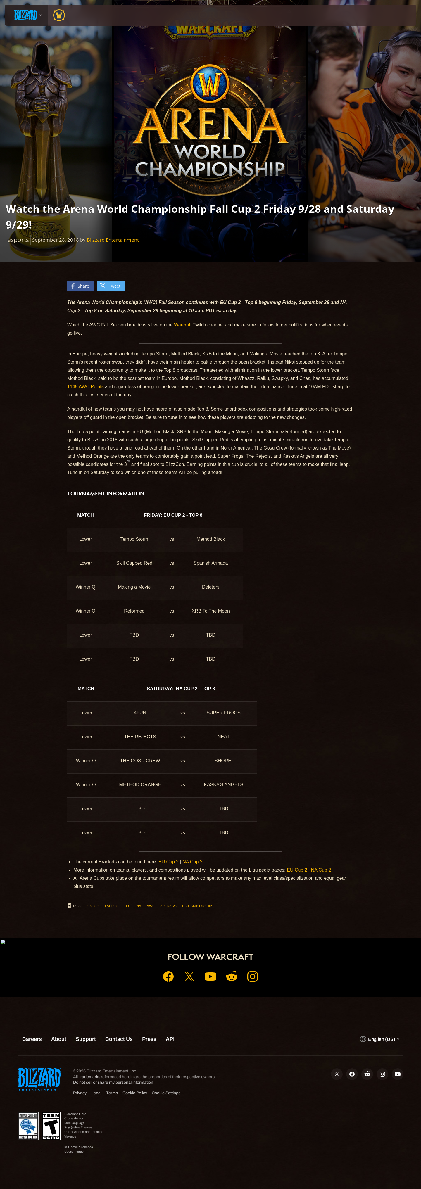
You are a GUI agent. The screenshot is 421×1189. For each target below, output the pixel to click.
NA (138, 905)
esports (91, 905)
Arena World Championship (186, 905)
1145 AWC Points (85, 386)
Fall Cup (112, 905)
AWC (151, 905)
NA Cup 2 (192, 861)
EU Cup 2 (168, 861)
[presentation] (26, 15)
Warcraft (182, 324)
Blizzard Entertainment (113, 239)
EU (128, 905)
